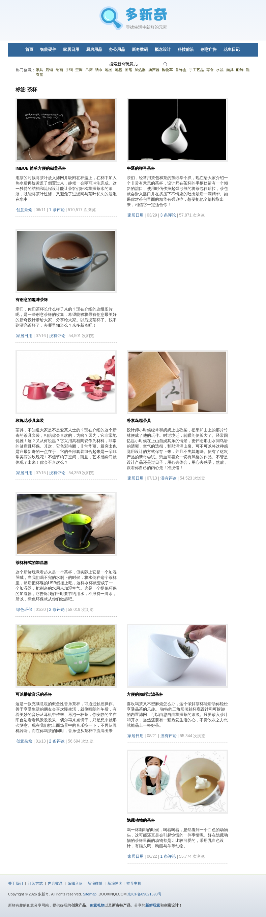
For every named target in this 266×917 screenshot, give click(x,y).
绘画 (59, 70)
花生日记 (232, 49)
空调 (79, 70)
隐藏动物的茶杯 (141, 820)
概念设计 (163, 49)
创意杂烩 (24, 209)
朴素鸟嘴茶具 (139, 420)
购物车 (167, 70)
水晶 (220, 70)
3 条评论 (168, 215)
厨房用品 (94, 49)
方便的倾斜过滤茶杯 (145, 694)
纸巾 (98, 70)
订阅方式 (35, 883)
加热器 (140, 70)
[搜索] (166, 64)
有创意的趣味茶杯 (32, 299)
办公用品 (117, 49)
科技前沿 (186, 49)
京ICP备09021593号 (144, 894)
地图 (108, 70)
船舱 (239, 70)
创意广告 (209, 49)
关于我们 (15, 883)
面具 (230, 70)
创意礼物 (97, 905)
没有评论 (57, 335)
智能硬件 (48, 49)
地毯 (118, 70)
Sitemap (89, 894)
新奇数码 (140, 49)
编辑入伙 (75, 883)
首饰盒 (180, 70)
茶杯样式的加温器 (32, 562)
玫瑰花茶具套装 (30, 420)
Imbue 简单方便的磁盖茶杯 (41, 168)
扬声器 (153, 70)
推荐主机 (133, 883)
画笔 (128, 70)
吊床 (89, 70)
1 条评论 (57, 209)
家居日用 (71, 49)
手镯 (69, 70)
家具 (39, 70)
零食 (210, 70)
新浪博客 (115, 883)
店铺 (49, 70)
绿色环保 (24, 609)
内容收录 (55, 883)
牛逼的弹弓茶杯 (141, 168)
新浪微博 (95, 883)
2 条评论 (57, 609)
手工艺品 (196, 70)
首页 (29, 49)
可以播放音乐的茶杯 (34, 694)
